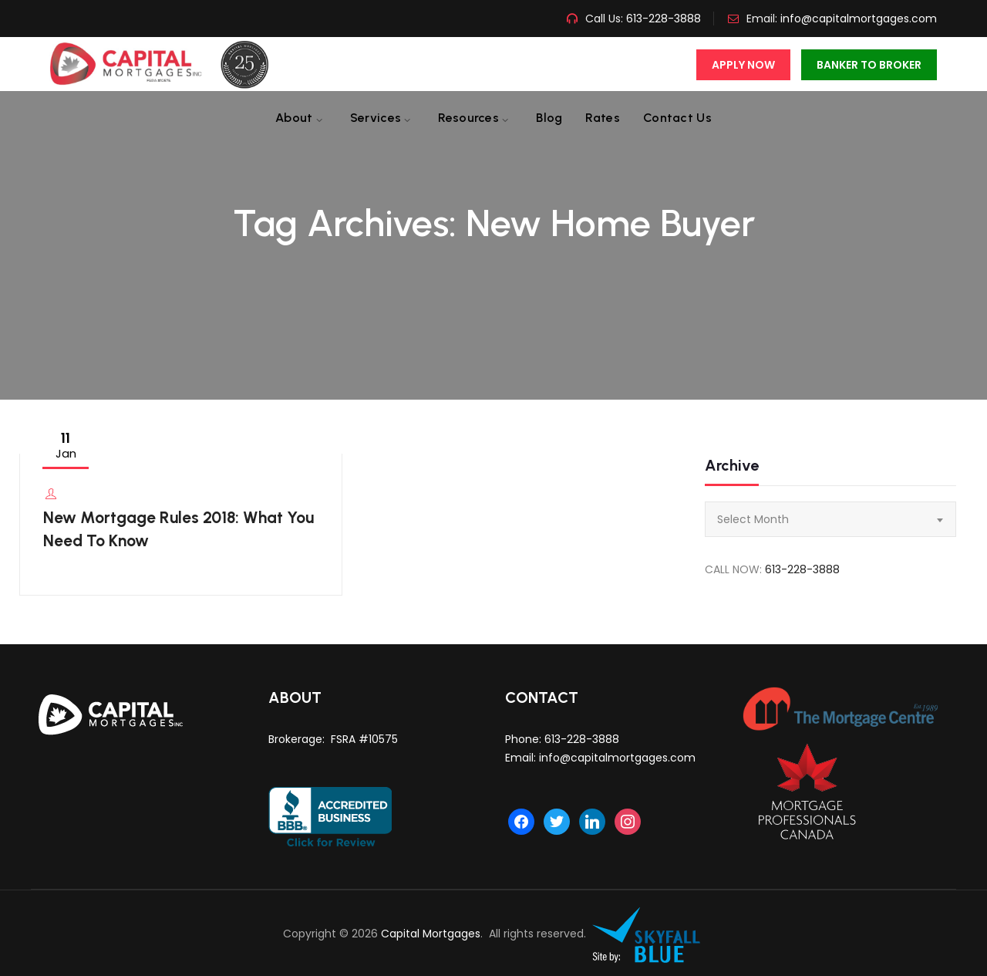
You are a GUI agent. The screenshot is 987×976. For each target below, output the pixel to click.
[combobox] (830, 519)
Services (375, 117)
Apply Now (743, 65)
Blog (549, 117)
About (294, 117)
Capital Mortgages (430, 933)
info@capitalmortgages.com (858, 18)
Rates (602, 117)
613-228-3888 (662, 18)
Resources (468, 117)
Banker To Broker (869, 65)
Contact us (677, 117)
